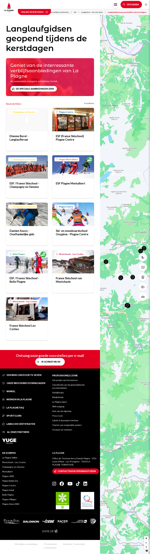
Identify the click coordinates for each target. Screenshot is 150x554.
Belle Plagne (17, 254)
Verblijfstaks (58, 392)
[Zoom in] (146, 538)
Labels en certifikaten (18, 424)
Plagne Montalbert (67, 159)
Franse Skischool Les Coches (23, 327)
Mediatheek (57, 397)
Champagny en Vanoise (22, 112)
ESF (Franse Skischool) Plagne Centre (70, 137)
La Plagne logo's (59, 402)
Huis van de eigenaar (61, 411)
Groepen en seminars (62, 429)
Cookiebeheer (50, 547)
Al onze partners (15, 432)
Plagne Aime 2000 (10, 504)
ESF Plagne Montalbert (70, 183)
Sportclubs (11, 415)
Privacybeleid (50, 544)
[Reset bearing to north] (146, 547)
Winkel (8, 391)
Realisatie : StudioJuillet (74, 544)
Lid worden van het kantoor (65, 380)
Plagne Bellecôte (10, 481)
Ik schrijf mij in (50, 361)
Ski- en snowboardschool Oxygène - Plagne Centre (72, 232)
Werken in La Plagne (17, 399)
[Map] (125, 277)
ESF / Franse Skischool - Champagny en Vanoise (24, 185)
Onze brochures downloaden (23, 383)
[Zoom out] (146, 543)
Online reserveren (34, 12)
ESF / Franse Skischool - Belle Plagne (24, 279)
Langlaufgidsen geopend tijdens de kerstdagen (127, 12)
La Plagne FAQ (13, 407)
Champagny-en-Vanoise (13, 467)
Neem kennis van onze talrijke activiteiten (53, 12)
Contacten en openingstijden (77, 471)
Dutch (115, 4)
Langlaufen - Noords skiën (93, 12)
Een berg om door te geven (21, 375)
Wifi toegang (58, 406)
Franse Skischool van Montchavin (69, 279)
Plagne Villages (9, 499)
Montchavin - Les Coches (70, 254)
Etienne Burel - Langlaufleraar (19, 137)
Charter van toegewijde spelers (67, 425)
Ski (76, 12)
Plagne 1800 (8, 476)
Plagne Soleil (8, 490)
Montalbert (7, 471)
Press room (57, 415)
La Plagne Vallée (9, 457)
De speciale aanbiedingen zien (35, 88)
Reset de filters (13, 103)
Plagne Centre (64, 112)
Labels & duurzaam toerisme (65, 420)
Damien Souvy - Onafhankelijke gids (22, 232)
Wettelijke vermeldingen (26, 544)
